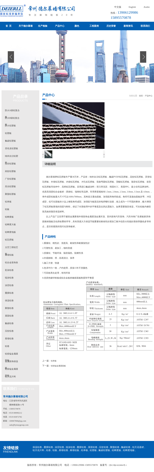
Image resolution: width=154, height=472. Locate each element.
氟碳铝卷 (9, 323)
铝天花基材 (138, 447)
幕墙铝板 (9, 255)
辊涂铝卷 (9, 278)
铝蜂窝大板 (10, 224)
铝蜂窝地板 (10, 232)
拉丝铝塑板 (10, 164)
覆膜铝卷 (9, 293)
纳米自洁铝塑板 (11, 157)
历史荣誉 (111, 26)
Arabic (147, 7)
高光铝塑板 (10, 186)
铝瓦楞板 (9, 240)
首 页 (8, 26)
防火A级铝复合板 (12, 111)
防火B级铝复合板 (12, 119)
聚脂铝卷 (9, 308)
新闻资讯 (128, 26)
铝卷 (7, 346)
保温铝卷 (9, 300)
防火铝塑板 (10, 125)
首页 (141, 96)
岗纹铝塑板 (10, 171)
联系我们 (145, 26)
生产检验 (42, 26)
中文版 (117, 7)
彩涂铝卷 (9, 270)
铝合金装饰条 (11, 262)
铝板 (7, 209)
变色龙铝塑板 (11, 148)
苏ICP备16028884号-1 (118, 465)
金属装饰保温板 (11, 362)
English (132, 7)
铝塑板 (8, 133)
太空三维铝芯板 (11, 248)
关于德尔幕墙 (26, 26)
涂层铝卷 (9, 285)
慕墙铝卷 (9, 338)
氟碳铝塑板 (10, 141)
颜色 (77, 26)
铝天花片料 (10, 376)
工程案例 (94, 26)
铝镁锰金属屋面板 (11, 355)
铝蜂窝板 (9, 217)
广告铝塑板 (10, 179)
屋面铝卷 (9, 316)
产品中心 (59, 26)
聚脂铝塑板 (10, 194)
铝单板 (8, 202)
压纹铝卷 (9, 331)
